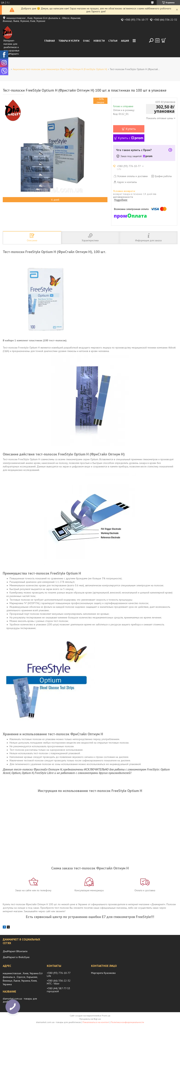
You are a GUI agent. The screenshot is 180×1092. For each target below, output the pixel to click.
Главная (49, 40)
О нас (86, 40)
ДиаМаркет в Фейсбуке (16, 957)
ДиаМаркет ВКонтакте (15, 951)
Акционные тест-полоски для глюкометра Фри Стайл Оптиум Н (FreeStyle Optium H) (60, 69)
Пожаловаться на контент (95, 1022)
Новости (99, 40)
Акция (125, 40)
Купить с (130, 138)
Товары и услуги (68, 40)
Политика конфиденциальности (127, 1022)
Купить (131, 129)
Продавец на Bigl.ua (90, 1018)
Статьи (112, 40)
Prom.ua (106, 1015)
